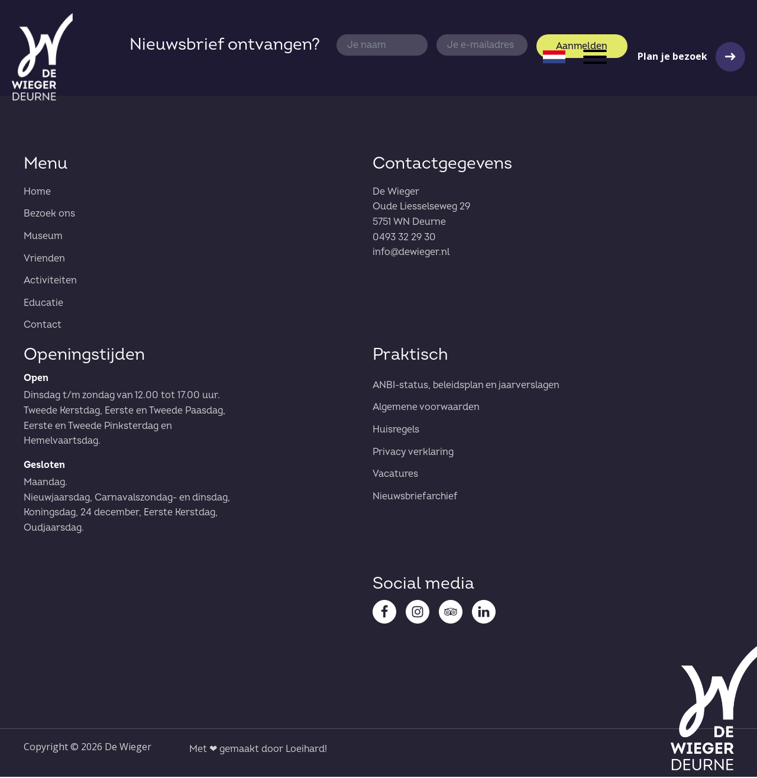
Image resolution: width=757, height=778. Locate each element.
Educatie (43, 304)
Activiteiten (50, 282)
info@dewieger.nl (411, 253)
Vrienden (44, 260)
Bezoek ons (49, 215)
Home (37, 193)
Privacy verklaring (413, 453)
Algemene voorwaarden (426, 408)
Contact (43, 326)
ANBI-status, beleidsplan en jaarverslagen (466, 386)
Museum (43, 237)
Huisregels (396, 431)
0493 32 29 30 (404, 238)
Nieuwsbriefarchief (415, 497)
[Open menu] (595, 57)
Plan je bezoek (672, 56)
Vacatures (395, 475)
